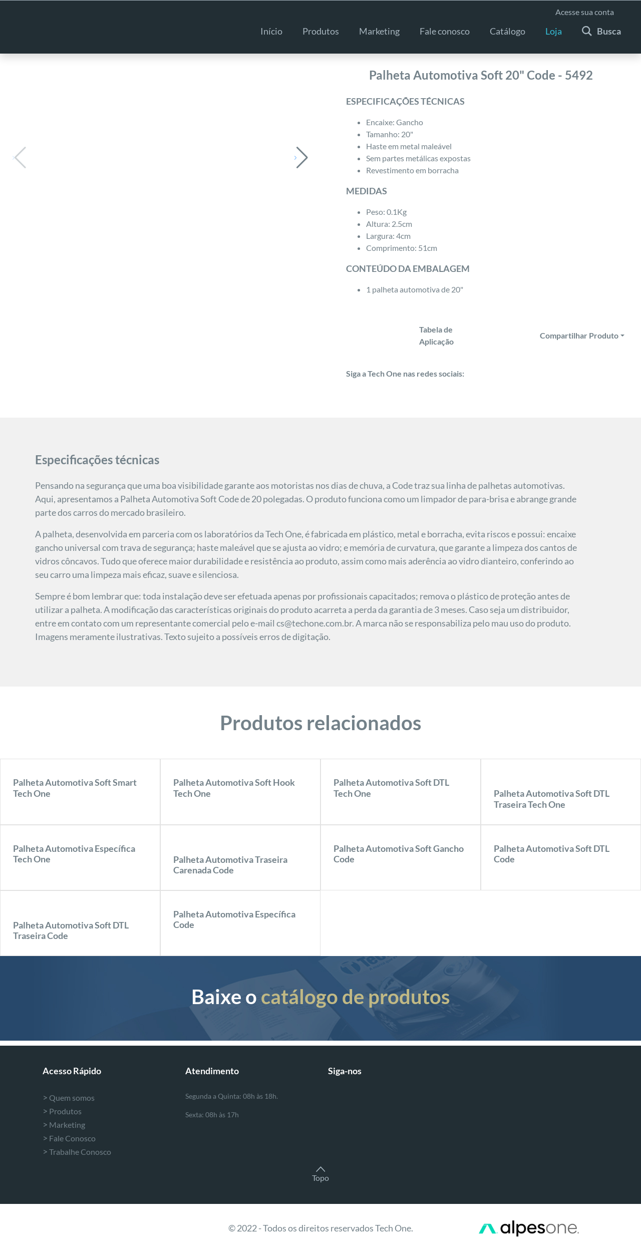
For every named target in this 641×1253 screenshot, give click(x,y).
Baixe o (320, 997)
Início (271, 31)
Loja (553, 31)
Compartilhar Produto (579, 335)
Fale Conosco (69, 1138)
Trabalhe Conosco (77, 1151)
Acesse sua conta (584, 12)
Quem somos (69, 1097)
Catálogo (507, 31)
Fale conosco (445, 31)
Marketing (64, 1124)
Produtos (320, 31)
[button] (301, 158)
